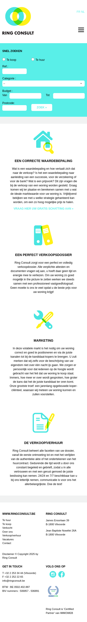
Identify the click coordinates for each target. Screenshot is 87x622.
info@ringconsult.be (13, 580)
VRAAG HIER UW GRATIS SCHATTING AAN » (44, 208)
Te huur (40, 60)
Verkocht (7, 527)
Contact (6, 543)
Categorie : (9, 78)
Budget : (7, 91)
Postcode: (8, 103)
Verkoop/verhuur (11, 535)
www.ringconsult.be (18, 513)
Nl (83, 11)
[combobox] (43, 84)
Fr (78, 11)
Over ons (7, 531)
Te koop (11, 60)
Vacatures (8, 539)
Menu (81, 29)
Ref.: (5, 66)
